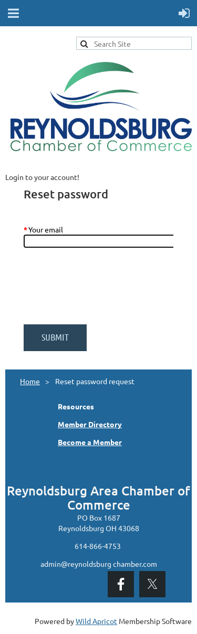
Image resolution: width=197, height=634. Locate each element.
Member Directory (90, 424)
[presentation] (103, 291)
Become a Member (90, 442)
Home (30, 381)
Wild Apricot (96, 621)
